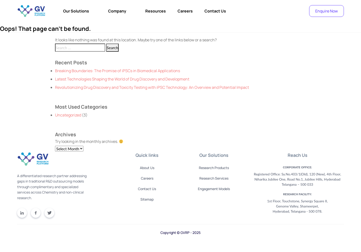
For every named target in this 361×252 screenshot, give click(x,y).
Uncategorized (68, 115)
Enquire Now (326, 11)
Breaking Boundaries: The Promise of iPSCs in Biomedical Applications (117, 70)
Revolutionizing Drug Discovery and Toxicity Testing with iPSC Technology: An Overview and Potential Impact (152, 87)
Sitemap (147, 199)
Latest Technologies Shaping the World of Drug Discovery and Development (122, 79)
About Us (147, 167)
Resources (155, 11)
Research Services (213, 178)
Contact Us (215, 11)
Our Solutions (76, 11)
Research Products (214, 167)
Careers (185, 11)
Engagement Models (214, 188)
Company (117, 11)
